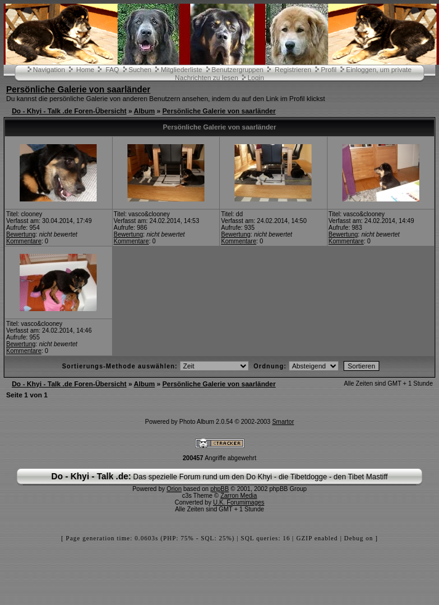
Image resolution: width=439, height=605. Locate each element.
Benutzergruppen (238, 69)
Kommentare (23, 241)
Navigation (49, 69)
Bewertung (21, 234)
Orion (174, 488)
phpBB (220, 488)
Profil (328, 69)
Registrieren (293, 69)
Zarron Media (238, 495)
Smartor (283, 421)
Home (85, 69)
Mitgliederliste (181, 69)
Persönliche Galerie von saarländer (78, 89)
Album (144, 111)
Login (256, 77)
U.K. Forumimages (238, 502)
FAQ (112, 69)
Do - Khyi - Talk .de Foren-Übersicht (69, 111)
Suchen (140, 69)
